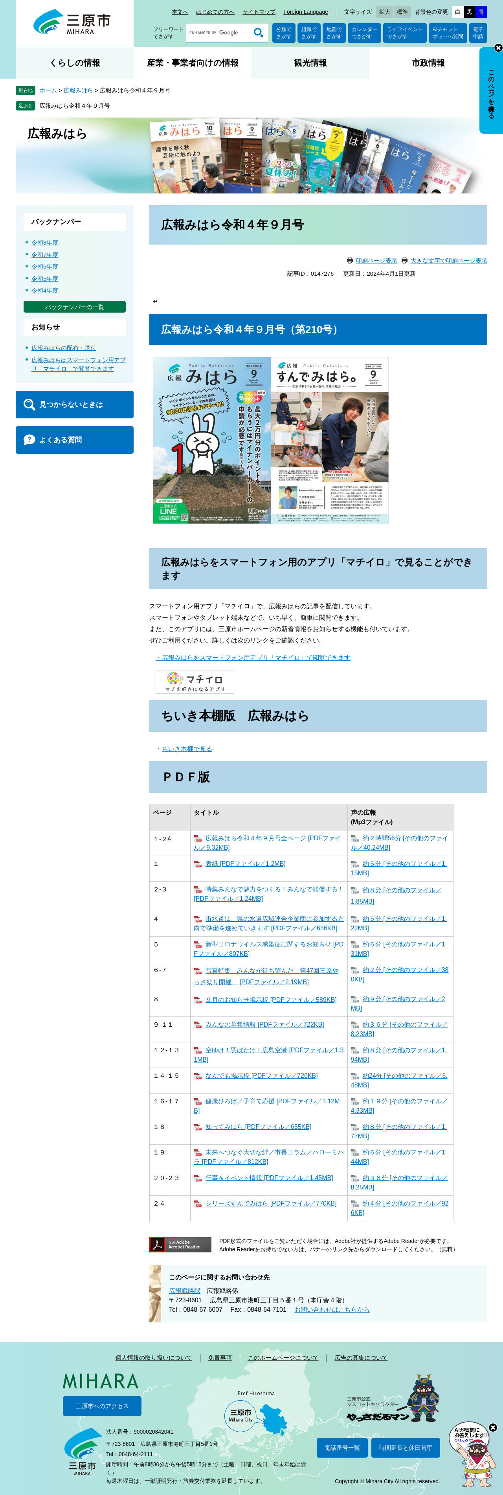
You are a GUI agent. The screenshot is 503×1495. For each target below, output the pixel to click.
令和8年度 (44, 242)
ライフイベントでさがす (405, 32)
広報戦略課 (184, 1290)
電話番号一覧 (342, 1447)
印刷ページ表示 (376, 260)
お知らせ (45, 327)
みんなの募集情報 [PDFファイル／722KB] (265, 1024)
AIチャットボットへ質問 (448, 32)
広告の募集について (361, 1357)
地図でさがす (334, 32)
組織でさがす (309, 32)
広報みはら (78, 90)
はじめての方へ (215, 12)
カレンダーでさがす (364, 32)
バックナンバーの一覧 (74, 307)
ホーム (48, 90)
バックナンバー (56, 222)
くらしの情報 (74, 62)
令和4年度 (44, 290)
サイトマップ (258, 12)
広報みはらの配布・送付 (63, 347)
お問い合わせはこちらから (332, 1309)
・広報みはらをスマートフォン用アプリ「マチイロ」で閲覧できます (253, 657)
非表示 (498, 47)
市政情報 (428, 62)
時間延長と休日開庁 (405, 1447)
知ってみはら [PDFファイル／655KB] (258, 1126)
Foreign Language (305, 12)
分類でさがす (284, 32)
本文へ (180, 12)
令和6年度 (44, 266)
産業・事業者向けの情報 (193, 62)
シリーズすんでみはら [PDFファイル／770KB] (271, 1203)
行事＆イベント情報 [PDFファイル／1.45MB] (269, 1178)
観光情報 (310, 62)
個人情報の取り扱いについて (154, 1357)
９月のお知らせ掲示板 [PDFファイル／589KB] (271, 999)
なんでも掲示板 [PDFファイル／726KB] (262, 1075)
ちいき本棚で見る (187, 749)
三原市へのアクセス (102, 1406)
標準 (402, 12)
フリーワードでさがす (168, 32)
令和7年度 (44, 254)
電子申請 (478, 32)
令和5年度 (44, 278)
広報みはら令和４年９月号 (74, 105)
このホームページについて (283, 1357)
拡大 (384, 12)
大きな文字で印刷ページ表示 (449, 260)
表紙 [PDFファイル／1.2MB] (246, 863)
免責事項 (220, 1357)
